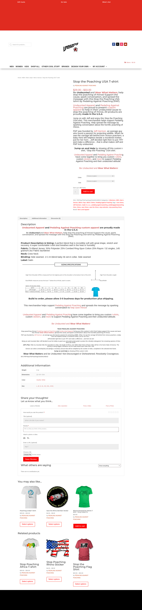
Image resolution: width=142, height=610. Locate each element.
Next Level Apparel (83, 209)
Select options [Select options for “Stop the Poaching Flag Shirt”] (80, 584)
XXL (48, 386)
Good (115, 412)
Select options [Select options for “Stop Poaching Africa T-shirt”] (27, 581)
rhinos (79, 207)
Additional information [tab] (39, 218)
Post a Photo (110, 406)
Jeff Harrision (77, 205)
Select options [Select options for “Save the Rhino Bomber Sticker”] (54, 524)
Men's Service (38, 77)
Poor (109, 412)
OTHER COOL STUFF (51, 67)
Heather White (40, 380)
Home (19, 77)
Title (27, 416)
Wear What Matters (47, 333)
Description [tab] (23, 218)
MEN (12, 67)
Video (28, 438)
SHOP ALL (35, 67)
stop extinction (103, 207)
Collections (112, 200)
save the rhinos (94, 207)
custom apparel (90, 227)
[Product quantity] (76, 192)
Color (80, 177)
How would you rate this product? (34, 412)
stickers (87, 159)
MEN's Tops (82, 202)
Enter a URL (30, 442)
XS (45, 386)
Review (26, 426)
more (99, 159)
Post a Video (87, 406)
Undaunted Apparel (84, 105)
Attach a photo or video (30, 434)
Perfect (118, 412)
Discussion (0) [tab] (55, 218)
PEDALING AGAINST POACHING (85, 85)
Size (79, 182)
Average (113, 412)
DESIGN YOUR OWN (81, 67)
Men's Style (29, 77)
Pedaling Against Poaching (104, 202)
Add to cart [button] (80, 526)
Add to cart (88, 191)
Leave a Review (35, 406)
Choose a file (27, 452)
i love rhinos (120, 202)
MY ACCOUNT (100, 67)
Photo (24, 438)
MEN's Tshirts (91, 202)
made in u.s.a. (86, 205)
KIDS (27, 67)
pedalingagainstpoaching (116, 205)
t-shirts (118, 157)
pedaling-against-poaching (99, 205)
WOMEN (19, 67)
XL (42, 386)
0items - (129, 62)
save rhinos (85, 207)
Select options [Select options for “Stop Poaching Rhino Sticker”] (54, 579)
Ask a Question (62, 406)
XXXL (52, 386)
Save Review (31, 459)
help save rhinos (78, 307)
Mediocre (111, 412)
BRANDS (65, 67)
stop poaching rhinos (115, 207)
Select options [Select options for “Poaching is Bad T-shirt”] (27, 524)
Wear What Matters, (106, 92)
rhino (74, 207)
